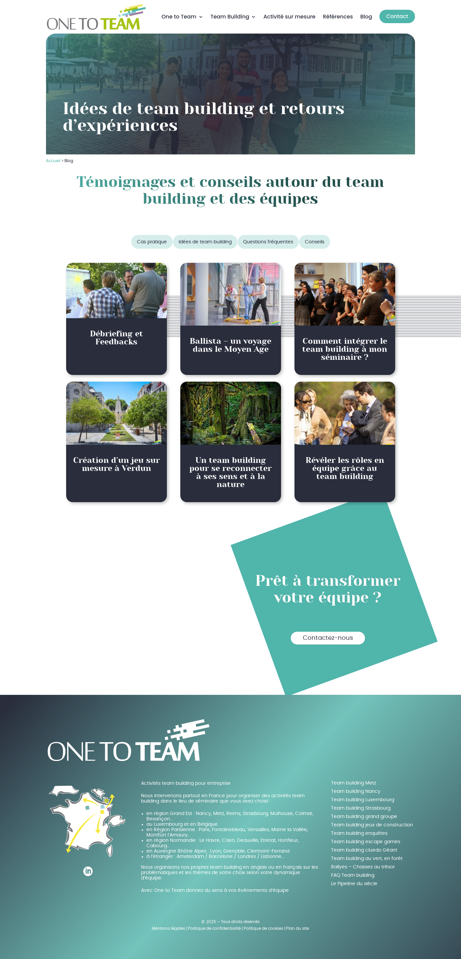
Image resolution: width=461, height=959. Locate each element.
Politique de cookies (263, 927)
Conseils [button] (314, 240)
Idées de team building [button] (205, 240)
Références (338, 16)
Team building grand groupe (364, 815)
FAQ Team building (352, 873)
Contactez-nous (328, 636)
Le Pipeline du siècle (354, 882)
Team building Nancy (355, 789)
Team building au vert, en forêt (367, 857)
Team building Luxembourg (362, 798)
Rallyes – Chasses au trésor (363, 865)
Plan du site (297, 927)
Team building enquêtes (359, 831)
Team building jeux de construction (372, 823)
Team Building (230, 16)
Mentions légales (168, 927)
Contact (397, 15)
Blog (366, 16)
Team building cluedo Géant (364, 848)
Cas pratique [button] (152, 240)
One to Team (179, 16)
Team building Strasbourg (360, 806)
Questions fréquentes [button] (268, 240)
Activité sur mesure (289, 16)
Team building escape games (365, 840)
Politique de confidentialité (214, 927)
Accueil (53, 159)
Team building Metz (353, 781)
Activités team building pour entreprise (186, 781)
